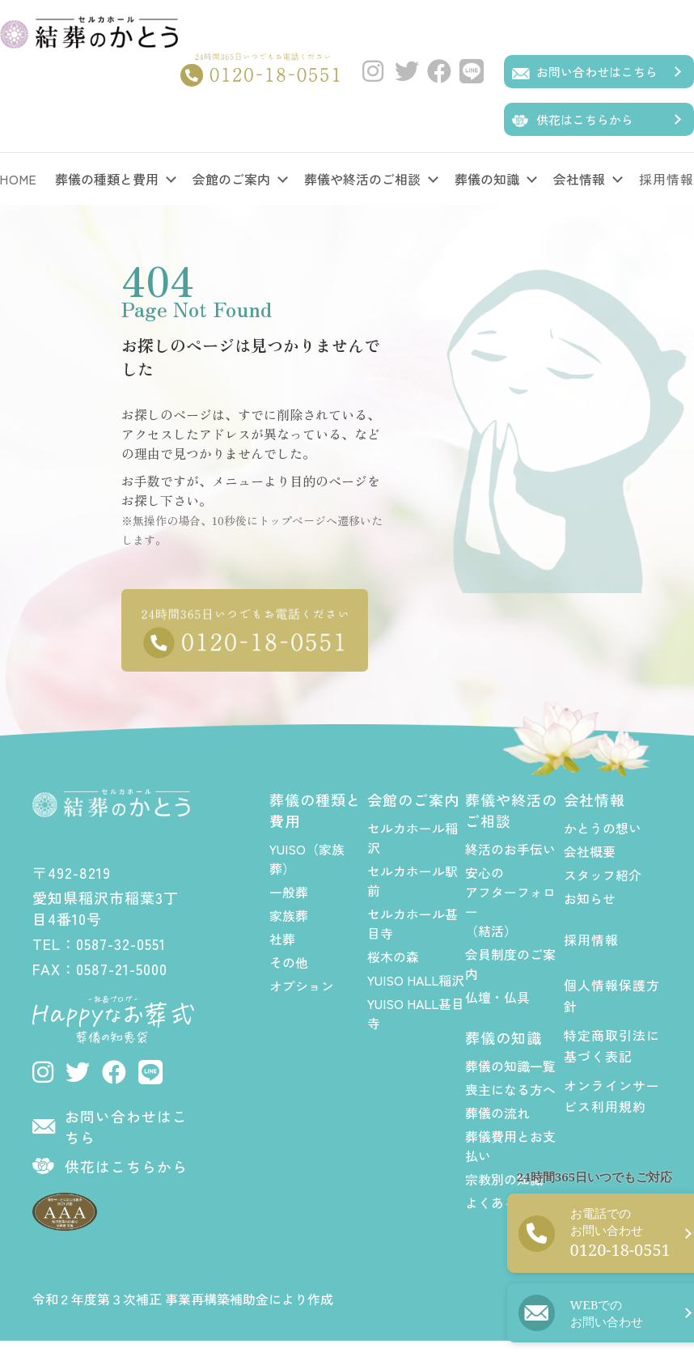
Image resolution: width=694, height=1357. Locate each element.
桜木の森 (393, 955)
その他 (288, 960)
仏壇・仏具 (497, 995)
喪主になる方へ (510, 1087)
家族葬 (288, 913)
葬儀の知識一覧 (510, 1064)
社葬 (282, 937)
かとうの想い (602, 826)
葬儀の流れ (497, 1111)
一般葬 (288, 890)
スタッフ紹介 (602, 873)
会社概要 (590, 849)
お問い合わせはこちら (597, 71)
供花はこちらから (584, 119)
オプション (301, 984)
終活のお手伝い (510, 847)
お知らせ (590, 896)
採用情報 (591, 938)
